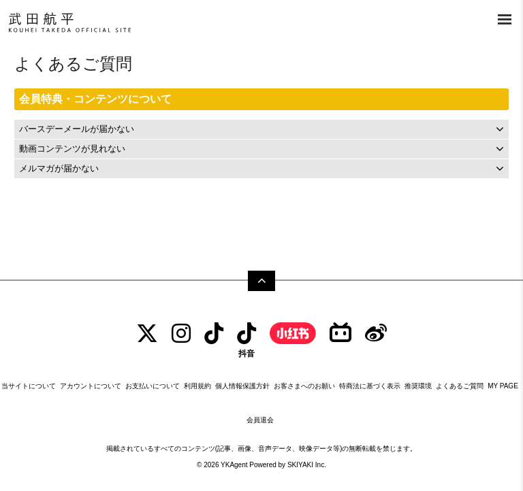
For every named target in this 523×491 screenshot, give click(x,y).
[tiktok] (213, 334)
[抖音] (246, 340)
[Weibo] (376, 334)
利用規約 (197, 386)
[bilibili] (340, 334)
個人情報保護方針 (242, 386)
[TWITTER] (147, 334)
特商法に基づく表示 (369, 386)
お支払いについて (152, 386)
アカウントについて (90, 386)
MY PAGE (503, 386)
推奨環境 (418, 386)
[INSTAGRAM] (181, 334)
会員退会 (260, 420)
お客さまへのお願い (304, 386)
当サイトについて (28, 386)
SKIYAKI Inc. (306, 465)
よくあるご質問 (460, 386)
